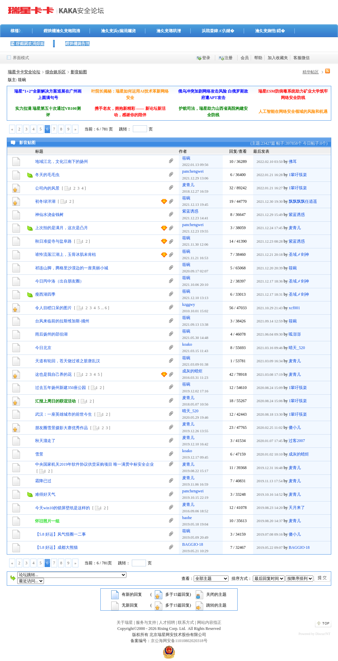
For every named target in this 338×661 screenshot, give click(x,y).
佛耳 (293, 161)
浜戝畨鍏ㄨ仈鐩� (218, 30)
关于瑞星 (125, 622)
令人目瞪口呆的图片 (53, 307)
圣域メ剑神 (299, 254)
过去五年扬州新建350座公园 (60, 387)
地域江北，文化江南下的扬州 (61, 161)
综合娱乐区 (55, 72)
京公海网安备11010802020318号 (179, 640)
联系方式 (186, 622)
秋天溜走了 (45, 440)
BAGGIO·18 (192, 544)
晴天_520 (297, 347)
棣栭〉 (16, 30)
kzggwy (188, 304)
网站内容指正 (209, 622)
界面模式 (21, 57)
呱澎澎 (295, 334)
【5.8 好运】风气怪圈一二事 (60, 534)
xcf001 (294, 307)
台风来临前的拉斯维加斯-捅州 (62, 321)
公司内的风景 (47, 188)
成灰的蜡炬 (192, 371)
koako (187, 344)
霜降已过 (43, 481)
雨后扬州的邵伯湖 (51, 334)
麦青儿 (188, 184)
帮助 (258, 57)
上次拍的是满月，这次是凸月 (61, 227)
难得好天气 (45, 494)
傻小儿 (295, 427)
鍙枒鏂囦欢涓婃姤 (27, 43)
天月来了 (297, 507)
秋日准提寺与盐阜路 (53, 241)
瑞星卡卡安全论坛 (24, 72)
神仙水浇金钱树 (49, 214)
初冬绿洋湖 (45, 201)
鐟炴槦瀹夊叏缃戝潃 (62, 30)
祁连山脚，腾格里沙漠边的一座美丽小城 (71, 268)
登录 (206, 57)
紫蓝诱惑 (190, 211)
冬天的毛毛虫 (47, 174)
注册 (228, 57)
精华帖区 (311, 72)
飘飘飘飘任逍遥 (303, 201)
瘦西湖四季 (45, 294)
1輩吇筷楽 (298, 174)
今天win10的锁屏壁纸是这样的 (62, 508)
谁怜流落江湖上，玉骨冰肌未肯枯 (65, 254)
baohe (187, 517)
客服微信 (301, 57)
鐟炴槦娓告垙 (77, 43)
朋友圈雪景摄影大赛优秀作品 (61, 427)
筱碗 (186, 158)
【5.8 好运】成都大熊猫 (56, 547)
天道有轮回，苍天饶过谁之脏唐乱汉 (67, 361)
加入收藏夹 (278, 57)
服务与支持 (146, 622)
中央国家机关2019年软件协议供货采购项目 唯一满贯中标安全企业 (94, 464)
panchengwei (192, 171)
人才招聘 (167, 622)
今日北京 (43, 347)
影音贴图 (79, 72)
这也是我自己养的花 (53, 374)
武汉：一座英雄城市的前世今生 (63, 414)
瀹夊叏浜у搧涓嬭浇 (118, 30)
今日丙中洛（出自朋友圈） (59, 281)
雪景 (39, 454)
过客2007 (297, 440)
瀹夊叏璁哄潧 (168, 30)
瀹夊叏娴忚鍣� (270, 30)
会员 (245, 57)
